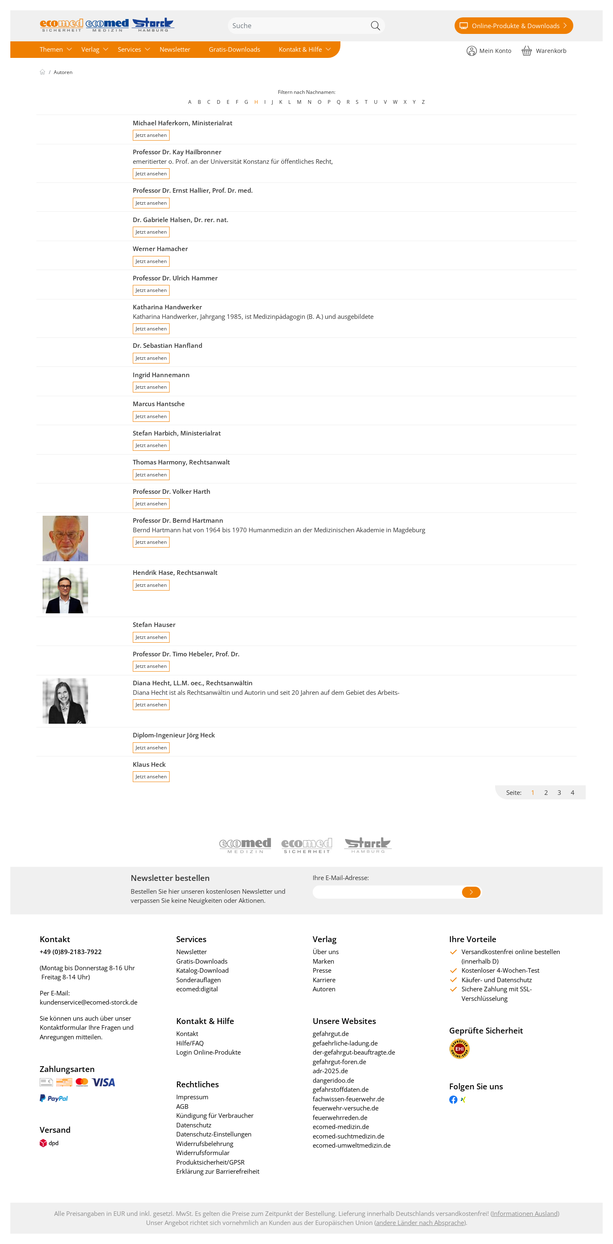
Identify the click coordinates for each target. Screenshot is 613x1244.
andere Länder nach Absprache (420, 1222)
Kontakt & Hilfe (300, 49)
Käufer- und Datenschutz (497, 980)
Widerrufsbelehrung (204, 1143)
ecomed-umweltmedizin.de (351, 1145)
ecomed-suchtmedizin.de (348, 1136)
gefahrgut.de (331, 1033)
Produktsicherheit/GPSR (210, 1162)
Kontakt (187, 1033)
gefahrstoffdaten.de (341, 1089)
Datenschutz (193, 1125)
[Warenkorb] (544, 50)
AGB (182, 1106)
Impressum (192, 1097)
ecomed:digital (197, 989)
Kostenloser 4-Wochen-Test (500, 970)
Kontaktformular (63, 1027)
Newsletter (175, 49)
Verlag (90, 49)
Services (129, 49)
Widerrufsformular (203, 1152)
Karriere (324, 980)
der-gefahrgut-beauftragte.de (354, 1052)
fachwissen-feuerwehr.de (348, 1099)
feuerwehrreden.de (340, 1117)
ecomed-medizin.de (341, 1126)
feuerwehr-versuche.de (345, 1108)
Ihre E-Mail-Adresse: (341, 877)
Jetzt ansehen (151, 135)
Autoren (63, 72)
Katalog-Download (202, 970)
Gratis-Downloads (234, 49)
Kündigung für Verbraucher (215, 1115)
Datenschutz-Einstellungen (213, 1134)
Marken (323, 961)
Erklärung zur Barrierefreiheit (217, 1171)
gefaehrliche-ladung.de (345, 1043)
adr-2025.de (330, 1071)
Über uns (326, 951)
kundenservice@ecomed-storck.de (88, 1002)
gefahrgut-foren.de (339, 1061)
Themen (51, 49)
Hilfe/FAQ (190, 1043)
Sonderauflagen (198, 980)
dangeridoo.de (333, 1080)
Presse (322, 970)
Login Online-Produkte (208, 1052)
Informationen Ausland (525, 1213)
